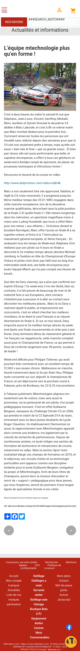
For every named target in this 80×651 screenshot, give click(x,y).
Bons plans (64, 576)
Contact (64, 580)
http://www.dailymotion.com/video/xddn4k (32, 183)
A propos (13, 585)
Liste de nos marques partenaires (13, 599)
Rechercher (51, 562)
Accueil (13, 576)
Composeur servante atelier (21, 562)
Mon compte (14, 580)
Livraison (49, 568)
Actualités (14, 590)
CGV (37, 565)
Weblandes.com (54, 650)
